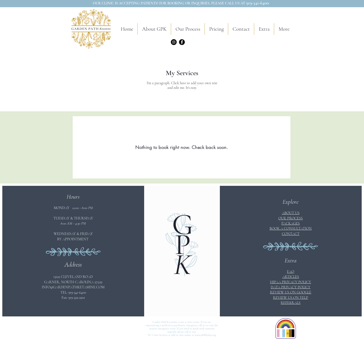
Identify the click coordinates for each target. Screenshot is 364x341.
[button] (188, 29)
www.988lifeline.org (205, 335)
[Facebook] (182, 42)
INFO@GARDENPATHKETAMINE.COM (73, 287)
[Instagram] (174, 42)
